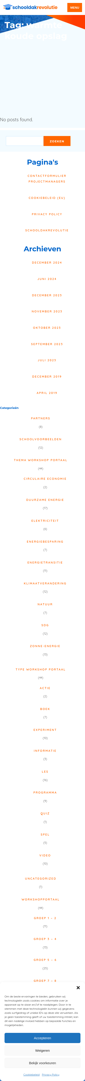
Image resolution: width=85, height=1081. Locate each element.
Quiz (45, 813)
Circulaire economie (45, 478)
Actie (45, 688)
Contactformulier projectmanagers (47, 178)
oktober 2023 (47, 327)
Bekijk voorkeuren (42, 1063)
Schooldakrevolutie (47, 230)
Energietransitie (45, 562)
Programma (45, 792)
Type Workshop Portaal (41, 669)
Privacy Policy (50, 1074)
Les (45, 771)
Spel (45, 834)
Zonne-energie (45, 646)
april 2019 (47, 393)
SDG (45, 625)
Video (45, 855)
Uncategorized (40, 878)
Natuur (45, 604)
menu (74, 7)
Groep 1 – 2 (45, 918)
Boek (45, 709)
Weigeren (42, 1050)
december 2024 (47, 262)
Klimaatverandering (45, 583)
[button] (78, 987)
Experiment (45, 730)
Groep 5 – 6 (45, 960)
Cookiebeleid (31, 1074)
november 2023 (47, 311)
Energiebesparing (45, 541)
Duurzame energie (45, 500)
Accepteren (42, 1038)
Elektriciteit (45, 520)
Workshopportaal (41, 899)
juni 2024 (47, 279)
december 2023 (47, 295)
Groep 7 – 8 (45, 980)
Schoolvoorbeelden (40, 439)
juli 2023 (47, 360)
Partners (40, 418)
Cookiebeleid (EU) (47, 198)
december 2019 (47, 376)
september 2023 (47, 344)
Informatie (45, 750)
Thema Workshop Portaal (40, 460)
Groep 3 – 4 (45, 939)
